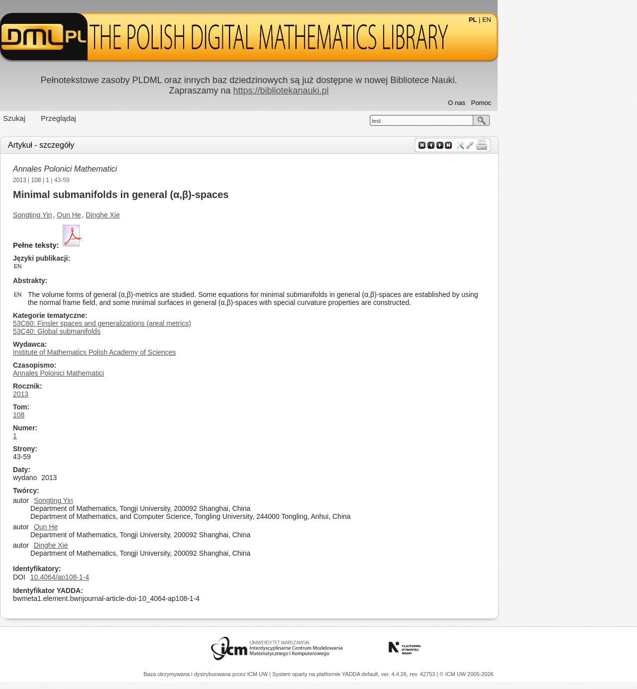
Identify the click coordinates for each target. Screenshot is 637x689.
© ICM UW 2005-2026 (466, 674)
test (445, 121)
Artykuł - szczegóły (111, 145)
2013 (89, 180)
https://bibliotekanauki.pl (350, 91)
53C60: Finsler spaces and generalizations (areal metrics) (172, 323)
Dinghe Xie (172, 215)
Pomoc (551, 102)
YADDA (352, 674)
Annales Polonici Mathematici (135, 169)
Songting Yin (102, 215)
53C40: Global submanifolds (126, 331)
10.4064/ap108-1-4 (129, 577)
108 (106, 180)
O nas (526, 102)
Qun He (138, 215)
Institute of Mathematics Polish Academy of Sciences (164, 352)
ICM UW (258, 674)
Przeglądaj (128, 118)
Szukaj (84, 118)
